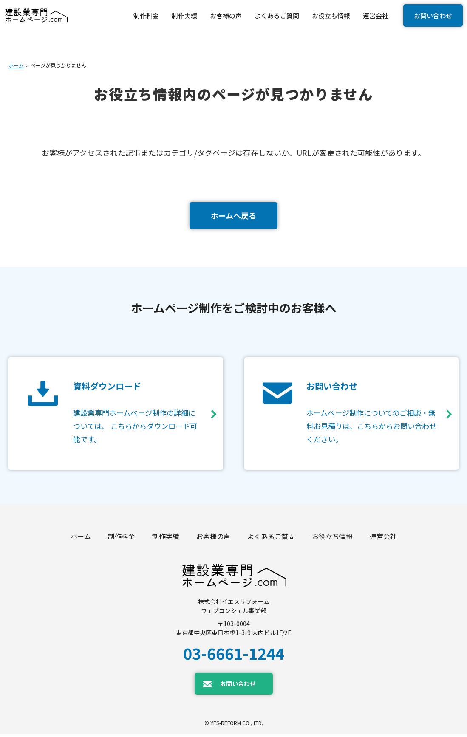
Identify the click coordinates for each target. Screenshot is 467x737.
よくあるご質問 (271, 539)
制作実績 (165, 539)
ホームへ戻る (233, 215)
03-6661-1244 (233, 655)
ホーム (16, 65)
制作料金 (121, 539)
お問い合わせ (433, 15)
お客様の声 (213, 539)
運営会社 (383, 539)
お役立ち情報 (332, 539)
